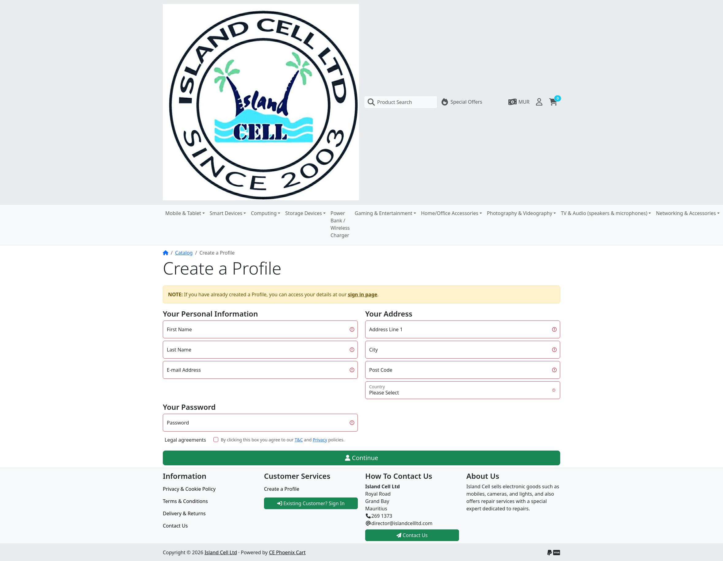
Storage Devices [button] (303, 213)
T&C (299, 440)
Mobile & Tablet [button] (183, 213)
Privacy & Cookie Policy (189, 489)
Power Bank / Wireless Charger (340, 224)
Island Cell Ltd (221, 552)
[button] (519, 102)
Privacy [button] (320, 440)
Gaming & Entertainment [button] (383, 213)
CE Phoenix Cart (287, 552)
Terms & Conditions (185, 501)
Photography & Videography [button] (519, 213)
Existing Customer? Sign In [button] (311, 503)
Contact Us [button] (412, 535)
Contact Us (175, 525)
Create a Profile (281, 489)
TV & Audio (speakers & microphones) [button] (604, 213)
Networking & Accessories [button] (686, 213)
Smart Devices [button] (226, 213)
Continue (361, 458)
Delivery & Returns (184, 513)
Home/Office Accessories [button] (449, 213)
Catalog (184, 252)
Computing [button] (264, 213)
